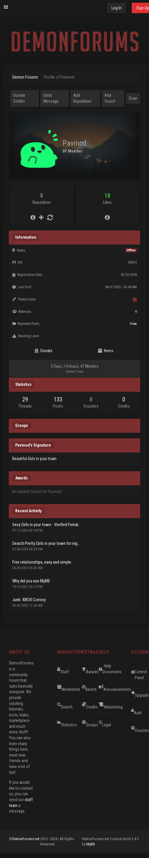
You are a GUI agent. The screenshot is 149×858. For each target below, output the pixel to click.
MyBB (90, 844)
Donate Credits (19, 98)
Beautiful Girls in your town (34, 458)
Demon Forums (25, 77)
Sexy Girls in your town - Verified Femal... (46, 524)
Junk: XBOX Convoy (29, 599)
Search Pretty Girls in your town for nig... (46, 543)
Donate (43, 350)
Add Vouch (110, 98)
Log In (116, 8)
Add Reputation (82, 98)
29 (25, 399)
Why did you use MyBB (31, 581)
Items (105, 350)
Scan (133, 98)
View (133, 324)
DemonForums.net (26, 839)
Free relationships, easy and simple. (42, 562)
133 (58, 399)
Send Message (51, 98)
